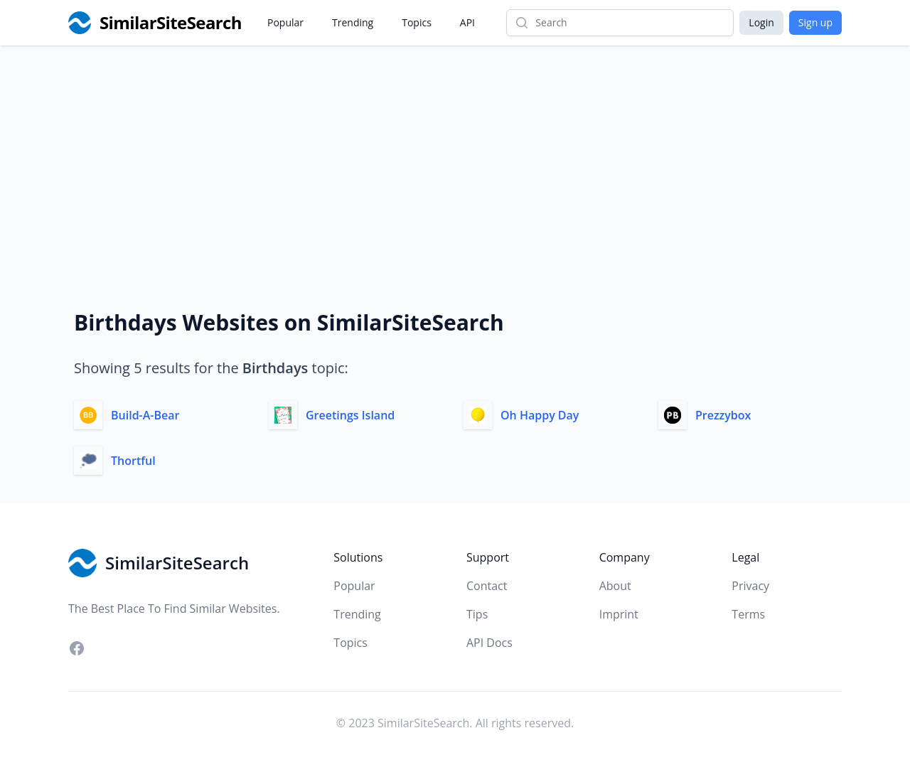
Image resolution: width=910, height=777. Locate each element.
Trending (352, 22)
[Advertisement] (455, 152)
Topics (417, 22)
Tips (477, 614)
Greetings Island (350, 415)
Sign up (815, 22)
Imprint (618, 614)
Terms (748, 614)
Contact (486, 586)
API (467, 22)
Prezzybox (723, 415)
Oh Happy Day (539, 415)
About (615, 586)
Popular (285, 22)
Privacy (750, 586)
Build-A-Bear (145, 415)
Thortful (133, 460)
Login (761, 22)
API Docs (489, 642)
